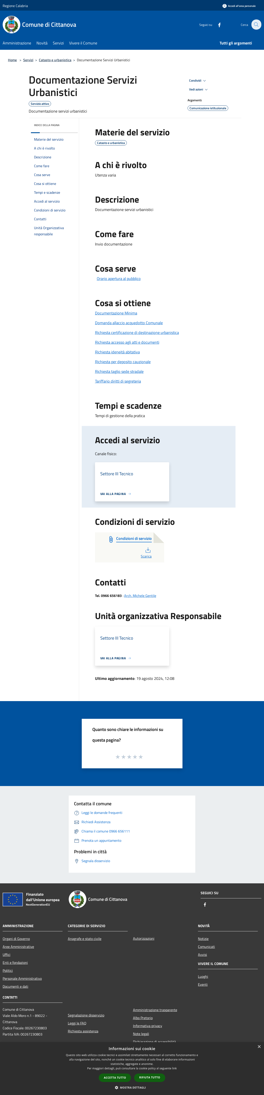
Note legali (141, 1033)
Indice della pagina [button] (46, 125)
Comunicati (206, 946)
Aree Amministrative (18, 946)
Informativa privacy (147, 1025)
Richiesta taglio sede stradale (119, 371)
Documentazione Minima (116, 313)
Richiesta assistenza (83, 1031)
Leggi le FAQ (77, 1023)
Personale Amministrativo (22, 978)
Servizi (28, 60)
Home (12, 60)
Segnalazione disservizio (86, 1015)
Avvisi (202, 954)
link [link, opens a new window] (174, 1068)
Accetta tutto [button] (115, 1078)
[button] (132, 1087)
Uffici (6, 954)
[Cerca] (256, 24)
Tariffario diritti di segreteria (118, 381)
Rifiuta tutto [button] (149, 1077)
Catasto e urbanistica (55, 60)
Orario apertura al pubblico (119, 279)
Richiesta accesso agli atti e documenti (127, 342)
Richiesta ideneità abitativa (117, 352)
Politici (8, 970)
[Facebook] (216, 24)
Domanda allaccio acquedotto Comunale (129, 323)
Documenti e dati (15, 986)
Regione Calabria (15, 5)
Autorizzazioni (143, 938)
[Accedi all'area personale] (239, 6)
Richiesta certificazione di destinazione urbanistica (137, 333)
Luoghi (203, 976)
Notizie (203, 938)
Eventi (203, 984)
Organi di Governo (16, 938)
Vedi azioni (199, 89)
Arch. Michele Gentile (140, 595)
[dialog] (132, 1068)
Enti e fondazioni (15, 962)
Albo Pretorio (143, 1017)
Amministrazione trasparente (155, 1010)
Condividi (198, 80)
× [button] (259, 1047)
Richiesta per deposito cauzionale (123, 362)
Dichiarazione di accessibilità (154, 1041)
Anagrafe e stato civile (84, 938)
